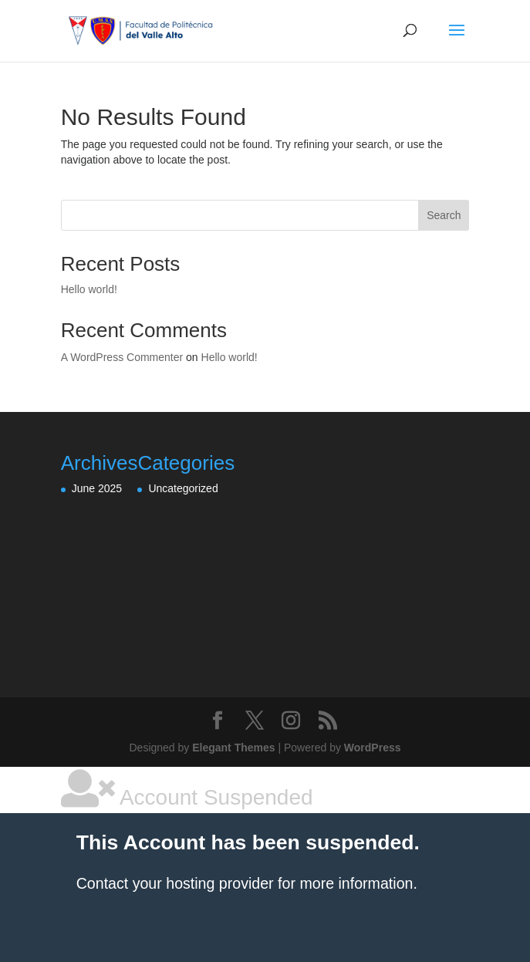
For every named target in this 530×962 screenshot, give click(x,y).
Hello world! (89, 289)
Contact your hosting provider (175, 883)
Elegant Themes (233, 747)
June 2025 (97, 488)
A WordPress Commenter (122, 357)
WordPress (372, 747)
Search (444, 215)
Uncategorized (183, 488)
